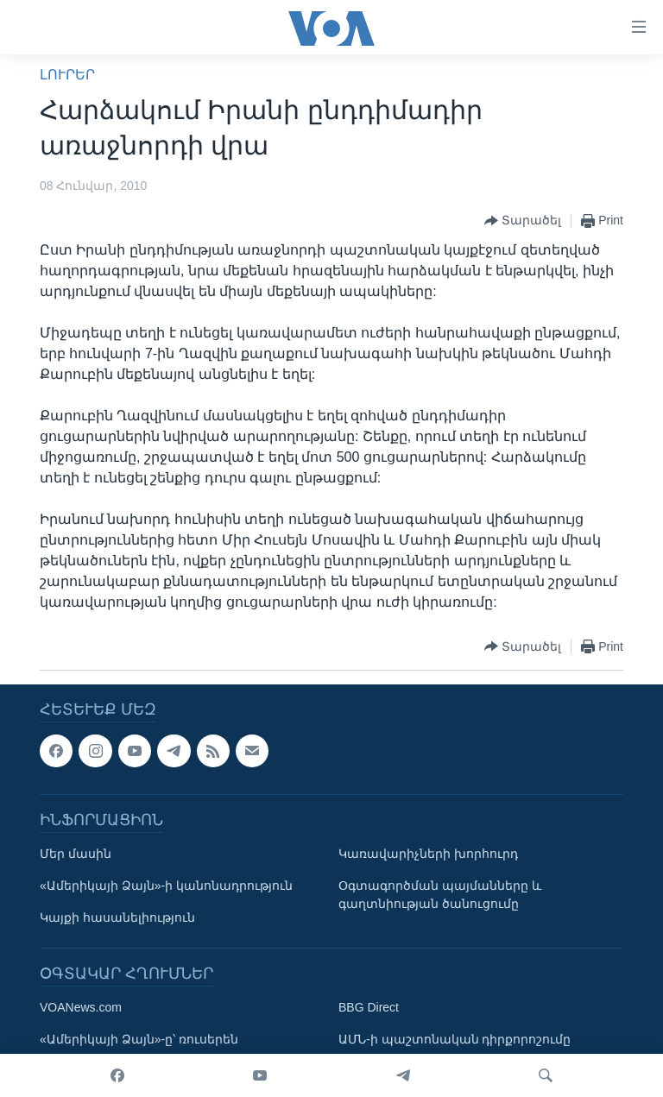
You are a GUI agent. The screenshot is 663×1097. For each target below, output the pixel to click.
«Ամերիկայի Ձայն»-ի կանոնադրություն (166, 885)
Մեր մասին (75, 854)
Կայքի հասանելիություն (117, 917)
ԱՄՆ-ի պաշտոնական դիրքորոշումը (454, 1039)
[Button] (522, 221)
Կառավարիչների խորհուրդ (428, 854)
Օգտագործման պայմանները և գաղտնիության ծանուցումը (439, 895)
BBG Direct (368, 1007)
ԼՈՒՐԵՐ (67, 74)
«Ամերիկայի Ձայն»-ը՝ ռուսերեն (139, 1039)
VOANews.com (81, 1007)
